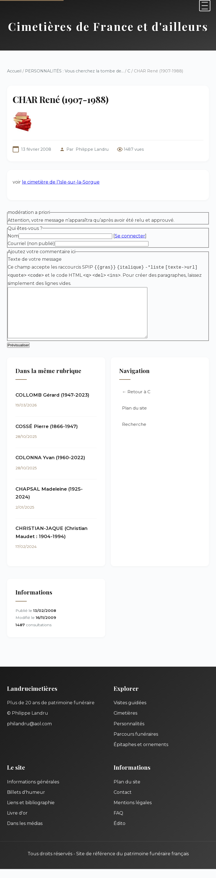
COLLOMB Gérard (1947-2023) (52, 404)
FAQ (118, 822)
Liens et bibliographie (31, 811)
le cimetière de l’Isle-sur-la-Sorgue (61, 182)
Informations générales (33, 791)
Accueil (14, 71)
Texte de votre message (35, 259)
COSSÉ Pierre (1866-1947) (46, 435)
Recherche (134, 433)
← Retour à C (136, 400)
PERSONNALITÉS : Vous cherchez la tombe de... (74, 71)
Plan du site (134, 417)
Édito (119, 832)
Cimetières (125, 722)
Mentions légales (133, 811)
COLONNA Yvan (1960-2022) (50, 466)
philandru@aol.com (29, 732)
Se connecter (130, 236)
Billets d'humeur (26, 801)
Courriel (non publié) (31, 243)
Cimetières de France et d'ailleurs (108, 26)
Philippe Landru (92, 149)
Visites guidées (130, 711)
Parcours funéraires (136, 743)
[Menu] (204, 5)
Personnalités (129, 732)
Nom (13, 236)
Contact (123, 801)
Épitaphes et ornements (141, 753)
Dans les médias (24, 832)
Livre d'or (17, 822)
